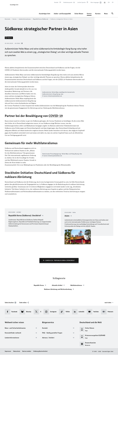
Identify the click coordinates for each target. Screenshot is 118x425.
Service (89, 14)
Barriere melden (26, 421)
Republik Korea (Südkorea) (41, 19)
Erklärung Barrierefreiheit (40, 421)
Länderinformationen (25, 19)
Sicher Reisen (78, 13)
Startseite (8, 19)
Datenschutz (16, 421)
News (106, 13)
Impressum (8, 421)
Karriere (97, 13)
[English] (109, 2)
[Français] (112, 2)
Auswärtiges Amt (44, 13)
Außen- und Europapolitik (62, 13)
